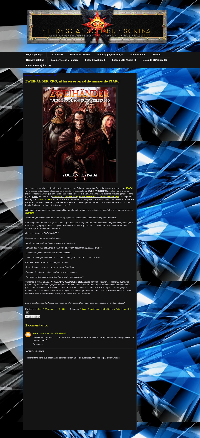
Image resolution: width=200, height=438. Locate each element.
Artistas (83, 309)
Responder (38, 344)
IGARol (129, 188)
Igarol (35, 333)
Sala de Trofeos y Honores (64, 60)
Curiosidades (93, 309)
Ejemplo (30, 213)
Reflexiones (121, 309)
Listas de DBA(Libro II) (124, 60)
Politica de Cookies (80, 54)
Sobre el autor (137, 54)
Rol (129, 309)
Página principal (34, 54)
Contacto (156, 54)
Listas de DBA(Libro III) (154, 60)
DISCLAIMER (56, 54)
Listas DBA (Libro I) (95, 60)
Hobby (103, 309)
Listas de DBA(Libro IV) (38, 65)
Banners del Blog (35, 60)
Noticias (111, 309)
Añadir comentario (35, 351)
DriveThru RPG (45, 199)
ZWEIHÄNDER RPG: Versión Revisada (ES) (99, 196)
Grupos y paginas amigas (110, 54)
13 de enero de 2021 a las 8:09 (53, 333)
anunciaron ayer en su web (64, 196)
